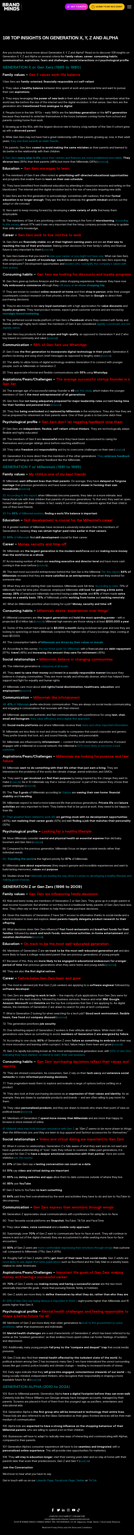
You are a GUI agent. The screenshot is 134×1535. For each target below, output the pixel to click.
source (102, 161)
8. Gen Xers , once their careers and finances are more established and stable (62, 157)
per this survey (23, 1157)
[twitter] (59, 1510)
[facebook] (54, 1510)
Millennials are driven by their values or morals (72, 642)
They (113, 456)
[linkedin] (64, 1510)
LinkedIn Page (45, 1480)
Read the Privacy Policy (52, 1527)
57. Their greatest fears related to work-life (29, 816)
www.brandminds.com (80, 1519)
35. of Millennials (16, 537)
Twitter (80, 1480)
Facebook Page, (65, 1480)
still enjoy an (82, 285)
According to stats (106, 585)
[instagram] (69, 1510)
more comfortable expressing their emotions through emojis (75, 1247)
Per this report (111, 571)
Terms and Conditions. (82, 1527)
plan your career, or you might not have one (76, 256)
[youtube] (74, 1510)
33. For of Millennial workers (23, 513)
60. (18, 858)
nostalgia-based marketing (21, 313)
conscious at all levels (54, 666)
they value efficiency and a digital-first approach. (60, 718)
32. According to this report (20, 495)
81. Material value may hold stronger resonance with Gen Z (38, 1128)
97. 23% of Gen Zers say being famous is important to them (39, 1300)
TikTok (92, 1480)
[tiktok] (79, 1510)
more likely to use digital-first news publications (32, 1261)
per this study (83, 390)
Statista (66, 792)
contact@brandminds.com (56, 1519)
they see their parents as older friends (34, 140)
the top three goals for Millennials (59, 648)
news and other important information (105, 725)
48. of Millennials (16, 704)
